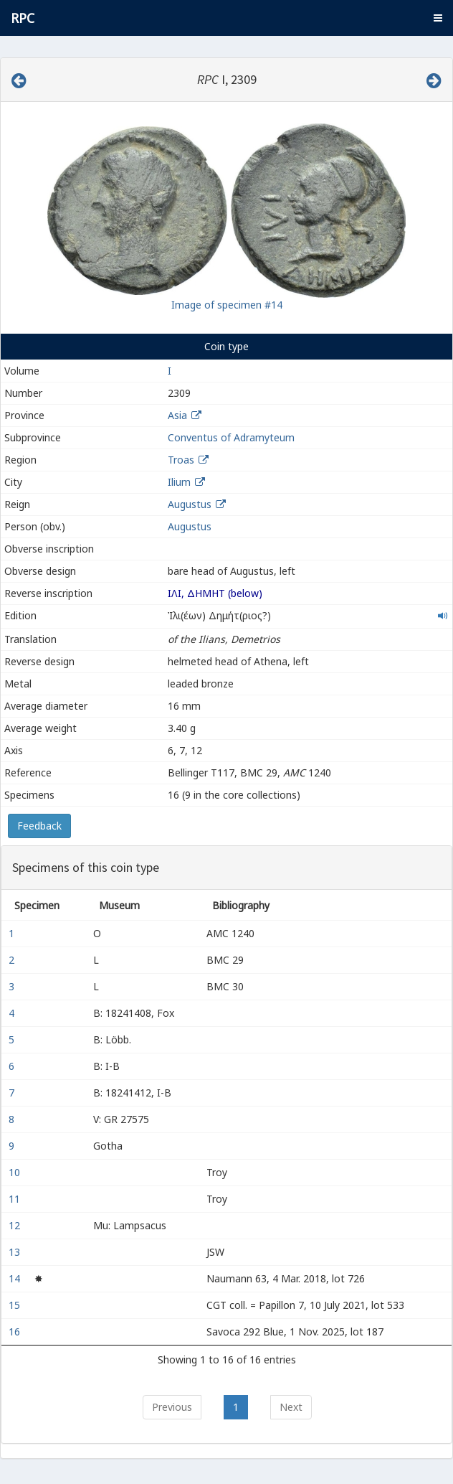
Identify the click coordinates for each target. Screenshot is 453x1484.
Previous (172, 1407)
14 (16, 1278)
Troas (181, 459)
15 (16, 1305)
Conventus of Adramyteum (231, 437)
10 (16, 1172)
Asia (177, 415)
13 (16, 1252)
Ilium (179, 482)
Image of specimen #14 (226, 304)
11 (16, 1199)
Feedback (39, 825)
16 (16, 1331)
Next (291, 1407)
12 (16, 1225)
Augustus (189, 504)
